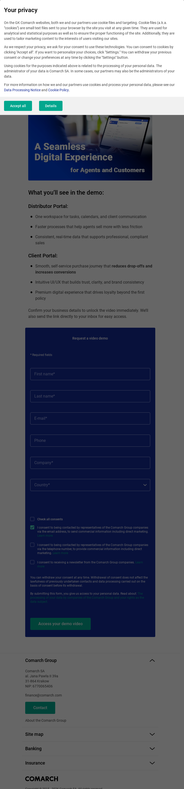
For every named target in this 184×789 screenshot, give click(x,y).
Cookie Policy (58, 90)
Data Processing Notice (22, 90)
